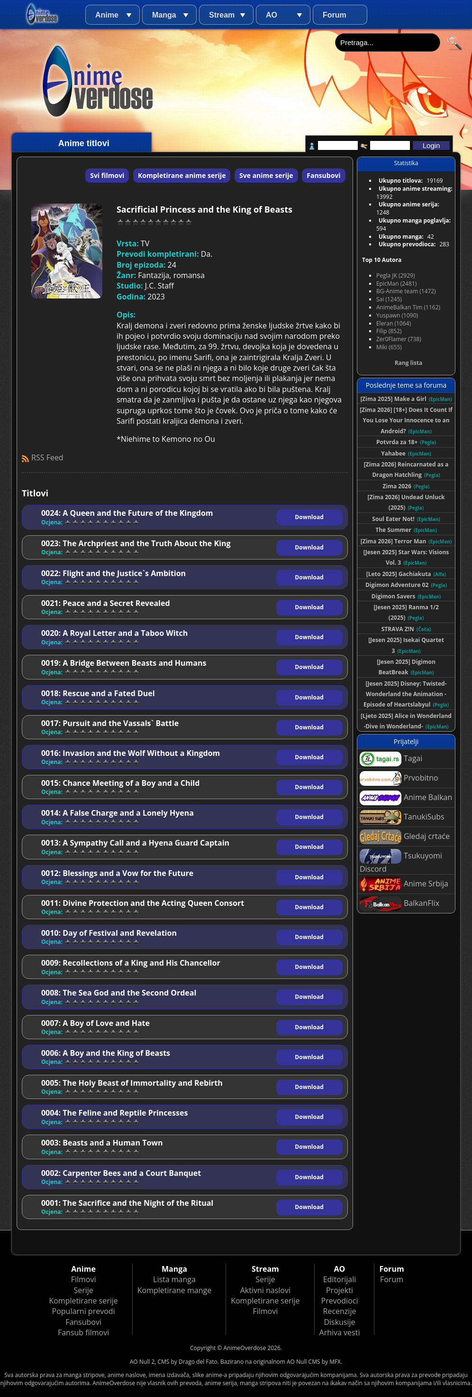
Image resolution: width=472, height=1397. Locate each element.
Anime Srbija (404, 884)
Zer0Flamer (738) (398, 339)
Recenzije (339, 1311)
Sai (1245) (389, 299)
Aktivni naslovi (265, 1290)
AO (271, 15)
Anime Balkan (406, 798)
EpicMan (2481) (396, 283)
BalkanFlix (399, 903)
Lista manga (174, 1279)
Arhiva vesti (339, 1332)
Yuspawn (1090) (397, 315)
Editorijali (339, 1279)
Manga (164, 15)
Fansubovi (323, 175)
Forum (334, 15)
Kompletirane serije (83, 1300)
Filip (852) (388, 331)
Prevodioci (339, 1300)
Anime (106, 15)
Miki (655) (389, 347)
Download (309, 517)
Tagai (391, 759)
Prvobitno (399, 778)
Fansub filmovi (83, 1332)
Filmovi (83, 1279)
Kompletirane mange (174, 1290)
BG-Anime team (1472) (406, 291)
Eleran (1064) (393, 323)
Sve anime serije (266, 175)
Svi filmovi (107, 175)
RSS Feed (47, 457)
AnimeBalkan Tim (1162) (408, 307)
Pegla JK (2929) (395, 275)
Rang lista (409, 363)
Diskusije (339, 1322)
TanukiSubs (402, 817)
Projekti (339, 1290)
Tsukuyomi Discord (401, 861)
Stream (222, 15)
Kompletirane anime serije (182, 175)
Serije (83, 1290)
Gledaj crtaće (405, 836)
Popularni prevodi (83, 1311)
